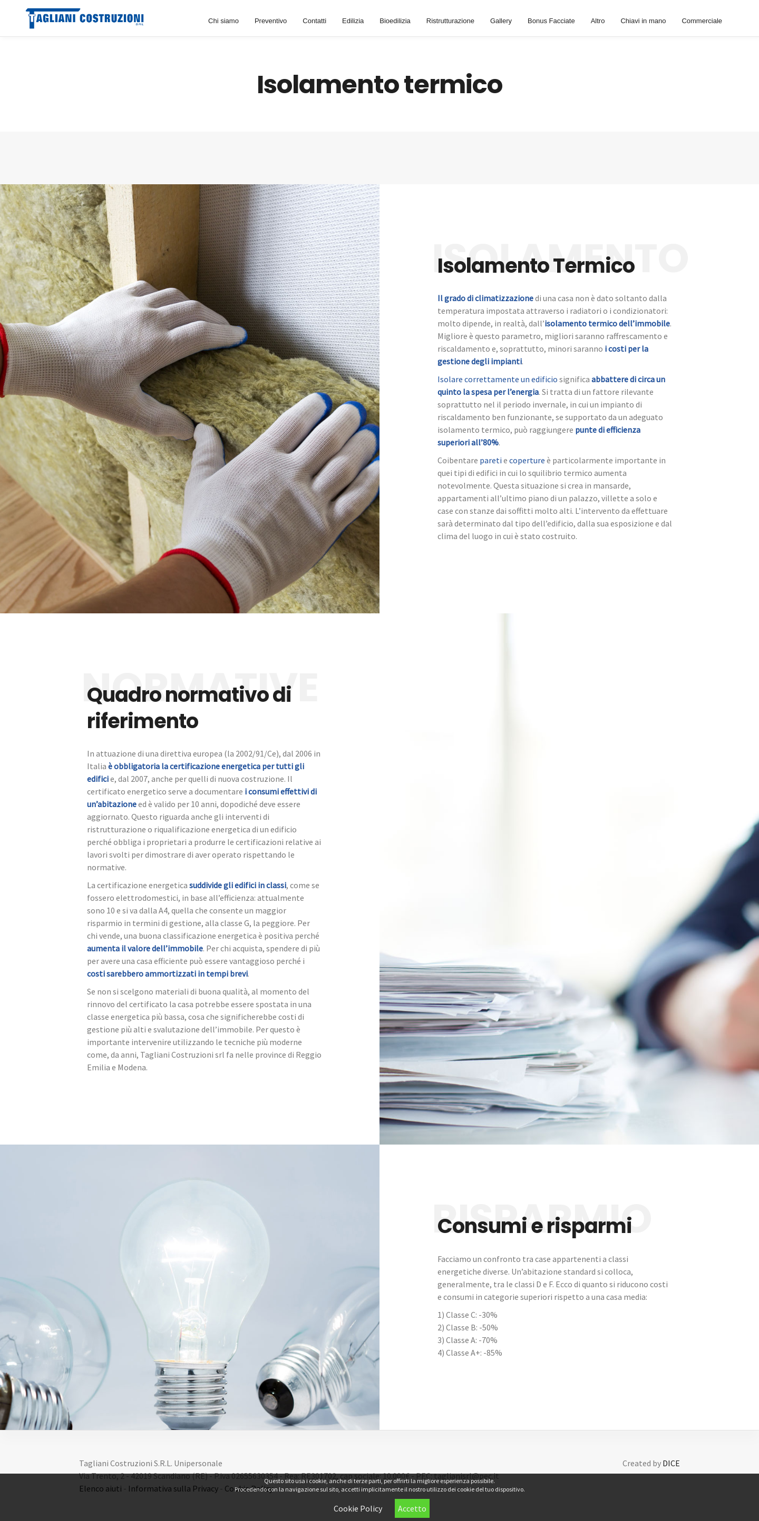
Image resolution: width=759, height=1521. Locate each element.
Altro (598, 21)
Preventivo (271, 21)
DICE (671, 1463)
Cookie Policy (358, 1508)
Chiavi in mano (643, 21)
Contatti (314, 21)
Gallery (501, 21)
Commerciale (702, 21)
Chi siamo (223, 21)
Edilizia (353, 21)
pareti (491, 460)
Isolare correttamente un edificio (497, 379)
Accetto (412, 1508)
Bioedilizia (395, 21)
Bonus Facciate (551, 21)
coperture (527, 460)
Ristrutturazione (450, 21)
